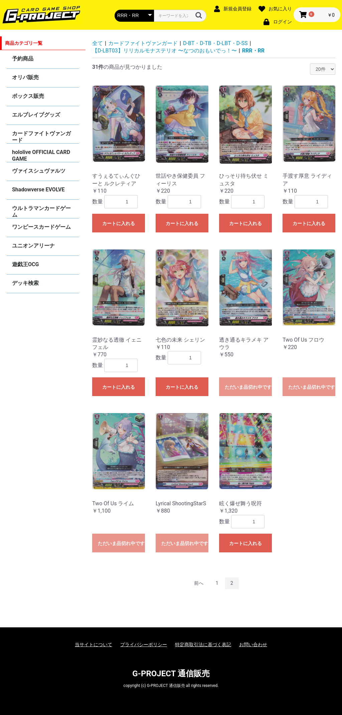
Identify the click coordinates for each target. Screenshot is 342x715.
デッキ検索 (25, 283)
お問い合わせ (253, 644)
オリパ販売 (25, 77)
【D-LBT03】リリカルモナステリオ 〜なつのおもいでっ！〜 (164, 50)
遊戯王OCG (25, 264)
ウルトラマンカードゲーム (41, 211)
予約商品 (22, 58)
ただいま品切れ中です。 (248, 387)
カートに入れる (118, 223)
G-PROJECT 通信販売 (171, 673)
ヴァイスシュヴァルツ (38, 171)
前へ (198, 583)
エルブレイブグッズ (36, 115)
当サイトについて (93, 644)
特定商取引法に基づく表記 (203, 644)
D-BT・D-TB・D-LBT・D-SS (215, 43)
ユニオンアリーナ (33, 245)
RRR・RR (253, 50)
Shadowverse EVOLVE (38, 189)
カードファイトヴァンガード (41, 136)
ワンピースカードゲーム (41, 227)
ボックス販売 (28, 96)
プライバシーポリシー (143, 644)
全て (97, 43)
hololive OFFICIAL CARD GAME (41, 155)
